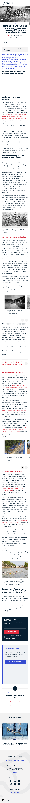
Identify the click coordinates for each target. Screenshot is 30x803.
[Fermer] (26, 49)
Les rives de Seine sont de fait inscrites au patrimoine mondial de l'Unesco (14, 429)
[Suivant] (26, 320)
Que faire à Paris (12, 800)
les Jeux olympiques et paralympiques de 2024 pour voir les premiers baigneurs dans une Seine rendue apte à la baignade (14, 116)
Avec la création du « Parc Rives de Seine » (14, 410)
